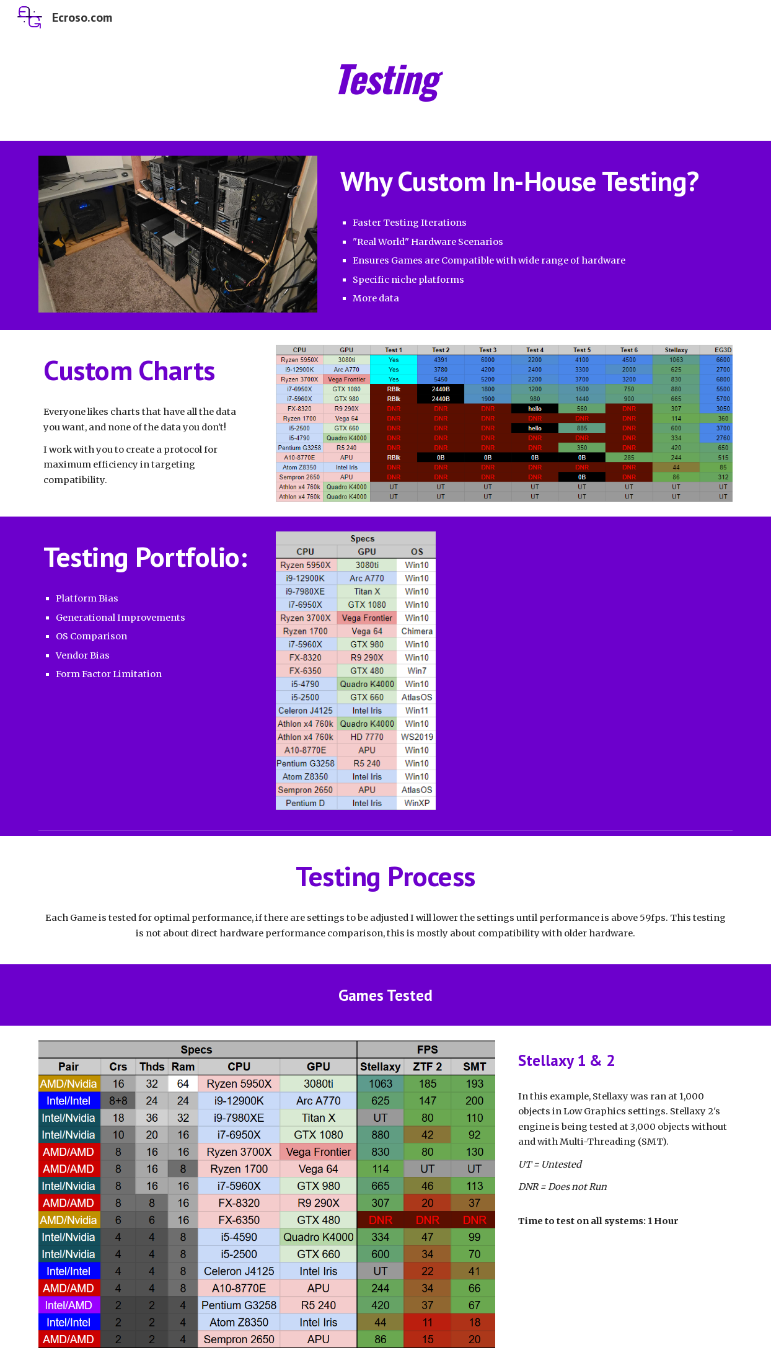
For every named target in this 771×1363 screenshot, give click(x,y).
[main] (385, 79)
